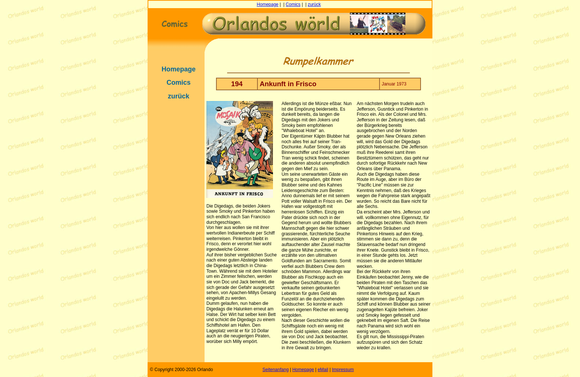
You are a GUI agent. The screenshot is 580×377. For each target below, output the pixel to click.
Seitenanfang (276, 369)
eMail (323, 369)
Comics (293, 4)
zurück (314, 4)
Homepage (268, 4)
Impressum (343, 369)
